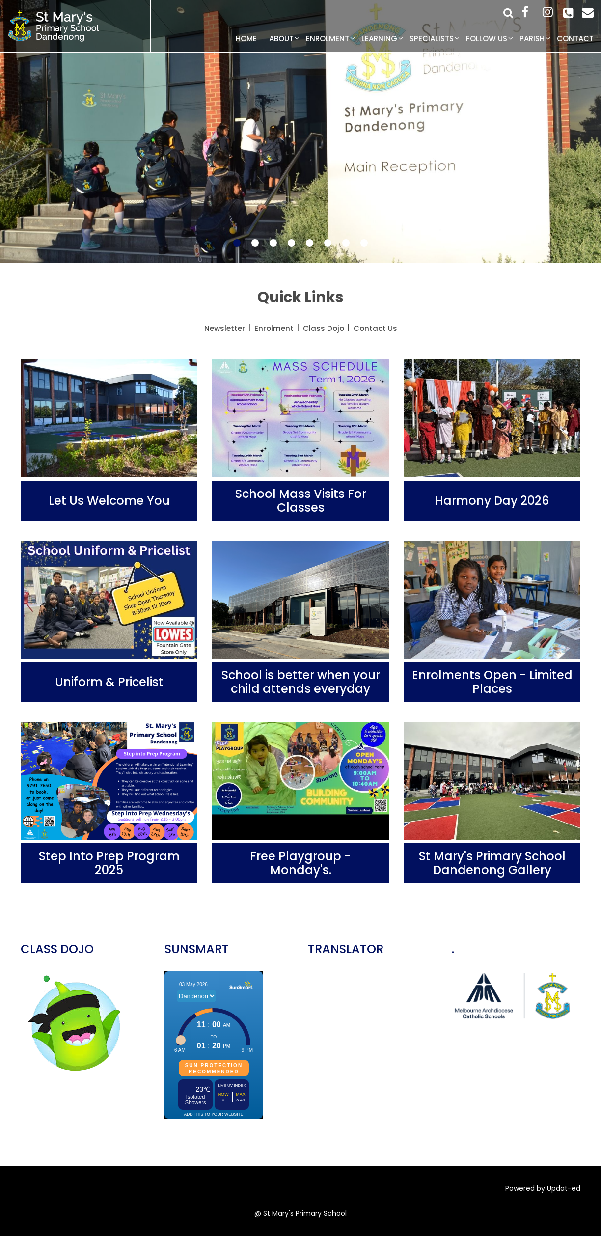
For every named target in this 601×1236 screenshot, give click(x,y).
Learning (379, 38)
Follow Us (486, 38)
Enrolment (327, 38)
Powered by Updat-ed (542, 1188)
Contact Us (375, 328)
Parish (532, 38)
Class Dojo (323, 328)
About (281, 38)
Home (246, 38)
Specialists (432, 38)
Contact (575, 38)
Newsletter (224, 328)
